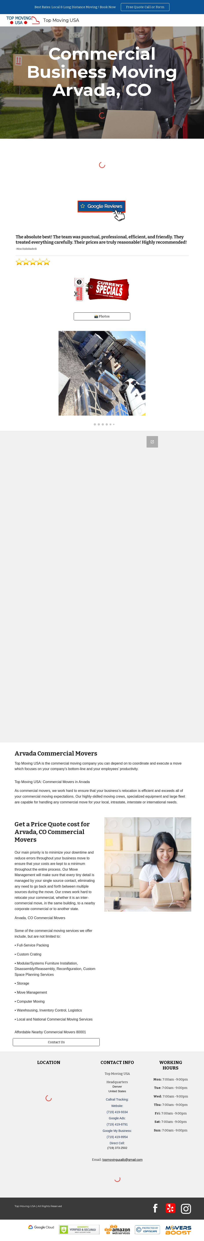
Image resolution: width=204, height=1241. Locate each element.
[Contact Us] (56, 1042)
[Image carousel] (102, 378)
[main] (102, 72)
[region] (102, 7)
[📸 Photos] (102, 316)
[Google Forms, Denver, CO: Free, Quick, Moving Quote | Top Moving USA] (102, 586)
